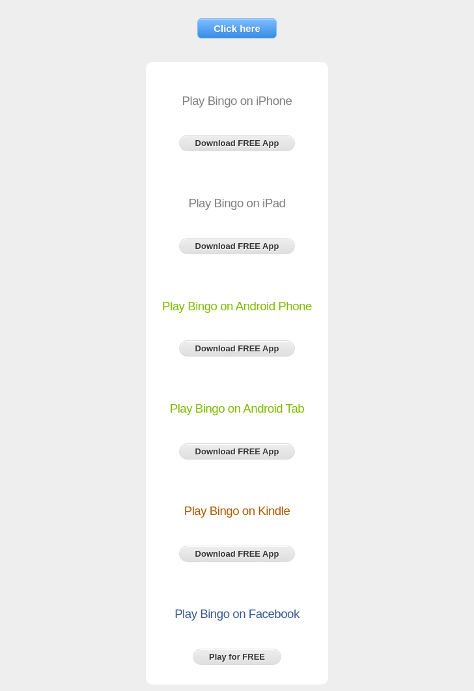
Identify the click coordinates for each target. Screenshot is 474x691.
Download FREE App (237, 143)
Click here (237, 28)
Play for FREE (237, 657)
